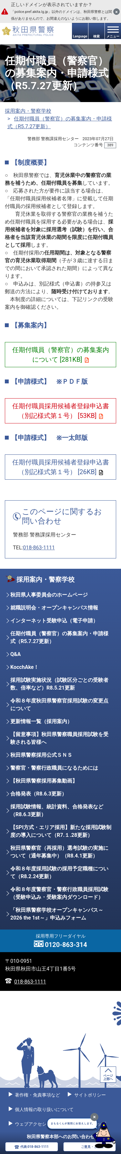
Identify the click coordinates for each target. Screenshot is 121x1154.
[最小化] (94, 1117)
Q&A (15, 654)
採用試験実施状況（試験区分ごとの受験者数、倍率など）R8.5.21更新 (59, 684)
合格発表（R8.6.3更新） (38, 794)
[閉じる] (116, 11)
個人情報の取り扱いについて (44, 1109)
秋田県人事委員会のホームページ (49, 595)
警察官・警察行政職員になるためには (54, 768)
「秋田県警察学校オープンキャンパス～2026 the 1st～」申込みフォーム (56, 914)
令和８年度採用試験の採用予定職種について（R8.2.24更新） (59, 872)
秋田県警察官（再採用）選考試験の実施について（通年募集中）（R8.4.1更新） (59, 852)
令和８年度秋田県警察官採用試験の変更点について (59, 705)
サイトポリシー (89, 1094)
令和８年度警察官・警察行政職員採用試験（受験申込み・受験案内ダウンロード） (59, 893)
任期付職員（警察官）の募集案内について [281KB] (60, 354)
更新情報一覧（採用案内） (41, 721)
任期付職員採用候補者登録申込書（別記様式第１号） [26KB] (60, 467)
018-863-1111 (39, 548)
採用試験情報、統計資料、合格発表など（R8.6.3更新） (56, 810)
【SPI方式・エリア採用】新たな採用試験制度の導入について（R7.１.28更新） (60, 831)
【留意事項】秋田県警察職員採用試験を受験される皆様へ (59, 738)
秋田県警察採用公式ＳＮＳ (41, 755)
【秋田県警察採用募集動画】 (43, 781)
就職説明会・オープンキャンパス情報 (54, 608)
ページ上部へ (108, 1077)
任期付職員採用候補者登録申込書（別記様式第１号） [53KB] (60, 411)
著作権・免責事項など (37, 1094)
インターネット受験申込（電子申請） (54, 621)
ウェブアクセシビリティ (39, 1124)
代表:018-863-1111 (34, 1147)
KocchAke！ (24, 667)
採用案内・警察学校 (28, 111)
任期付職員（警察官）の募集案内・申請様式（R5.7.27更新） (59, 637)
